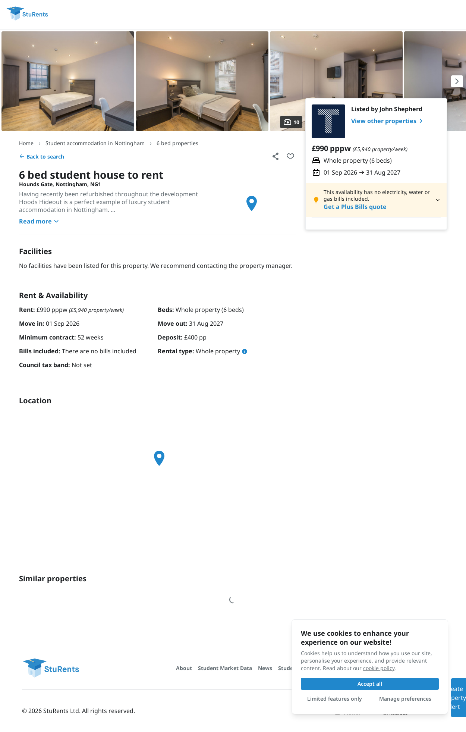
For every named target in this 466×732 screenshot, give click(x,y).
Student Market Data (225, 668)
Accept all (370, 683)
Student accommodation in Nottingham (95, 143)
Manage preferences (405, 698)
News (265, 668)
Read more (40, 221)
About (184, 668)
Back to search (41, 156)
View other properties (388, 120)
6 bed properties (177, 143)
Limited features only (334, 698)
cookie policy (378, 668)
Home (26, 143)
